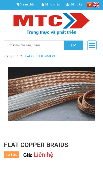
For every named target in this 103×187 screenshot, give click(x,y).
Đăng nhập (51, 4)
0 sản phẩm (28, 4)
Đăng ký (74, 4)
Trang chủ (11, 56)
